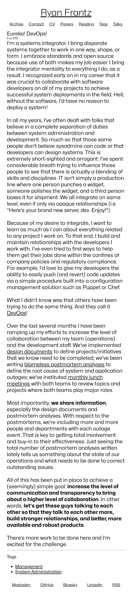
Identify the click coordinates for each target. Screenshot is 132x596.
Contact (36, 24)
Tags (103, 24)
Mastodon (21, 585)
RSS (116, 585)
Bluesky (70, 585)
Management (29, 566)
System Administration (38, 571)
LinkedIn (94, 585)
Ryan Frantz (66, 12)
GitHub (46, 585)
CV (52, 24)
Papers (66, 24)
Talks (117, 24)
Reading (86, 24)
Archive (16, 24)
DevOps (16, 313)
